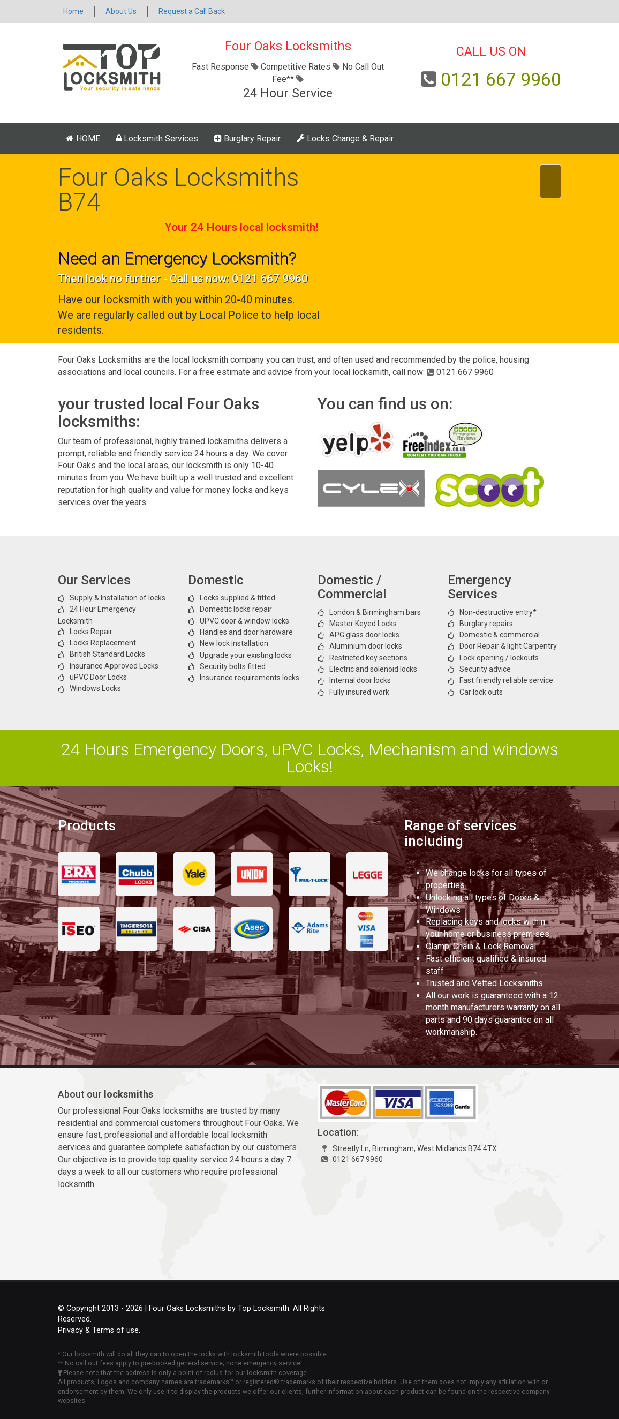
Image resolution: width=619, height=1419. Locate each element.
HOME (83, 138)
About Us (121, 11)
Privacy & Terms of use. (99, 1330)
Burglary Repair (247, 138)
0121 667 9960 (501, 79)
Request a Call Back (191, 11)
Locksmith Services (157, 138)
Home (73, 11)
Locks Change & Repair (345, 138)
